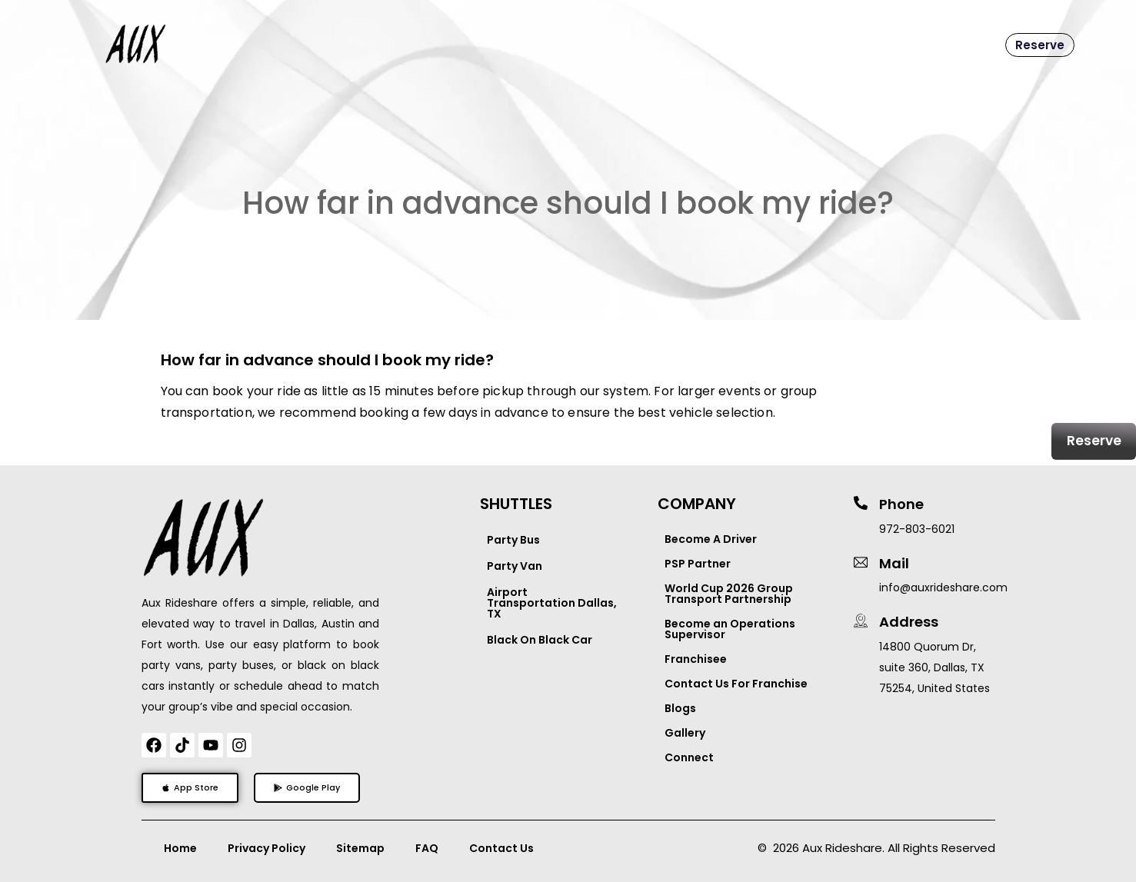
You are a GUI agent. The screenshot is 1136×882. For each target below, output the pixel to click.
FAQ (426, 848)
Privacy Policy (266, 848)
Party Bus (513, 540)
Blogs (680, 708)
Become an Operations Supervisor (730, 629)
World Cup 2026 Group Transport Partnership (729, 594)
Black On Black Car (539, 639)
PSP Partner (698, 563)
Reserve (1039, 45)
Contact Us (501, 848)
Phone (901, 504)
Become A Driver (711, 539)
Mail (894, 563)
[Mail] (861, 562)
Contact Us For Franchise (736, 683)
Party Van (514, 566)
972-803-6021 (916, 529)
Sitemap (360, 848)
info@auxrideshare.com (943, 587)
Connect (689, 757)
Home (180, 848)
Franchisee (696, 659)
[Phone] (861, 503)
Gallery (685, 733)
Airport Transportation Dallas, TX (552, 602)
